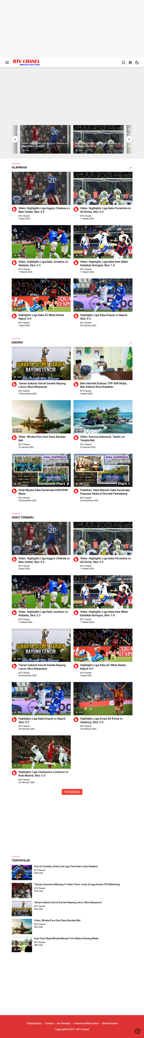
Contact (49, 1023)
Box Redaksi (64, 1023)
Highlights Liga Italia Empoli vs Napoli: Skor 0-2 (104, 316)
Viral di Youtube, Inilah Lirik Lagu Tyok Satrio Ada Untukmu (66, 866)
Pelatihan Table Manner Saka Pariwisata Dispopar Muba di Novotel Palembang (105, 492)
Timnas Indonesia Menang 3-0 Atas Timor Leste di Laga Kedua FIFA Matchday (77, 884)
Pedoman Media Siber (86, 1023)
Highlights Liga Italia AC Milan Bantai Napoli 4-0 (41, 316)
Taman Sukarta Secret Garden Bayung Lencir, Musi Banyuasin (42, 385)
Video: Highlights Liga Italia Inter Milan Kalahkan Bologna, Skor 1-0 (104, 263)
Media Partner (110, 1023)
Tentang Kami (34, 1023)
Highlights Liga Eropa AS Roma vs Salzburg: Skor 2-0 (101, 720)
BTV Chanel (24, 216)
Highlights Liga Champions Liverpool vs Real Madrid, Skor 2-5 (43, 773)
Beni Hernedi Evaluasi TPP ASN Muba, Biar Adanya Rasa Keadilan (103, 385)
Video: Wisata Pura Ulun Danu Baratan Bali (42, 438)
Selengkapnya (72, 791)
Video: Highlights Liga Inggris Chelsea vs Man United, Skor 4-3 (44, 210)
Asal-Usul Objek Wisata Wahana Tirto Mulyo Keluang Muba (66, 938)
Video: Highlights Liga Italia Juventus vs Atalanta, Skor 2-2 (43, 263)
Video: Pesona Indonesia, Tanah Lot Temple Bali (102, 438)
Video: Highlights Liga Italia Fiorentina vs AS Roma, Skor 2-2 (105, 210)
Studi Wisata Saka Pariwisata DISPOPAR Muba (43, 492)
